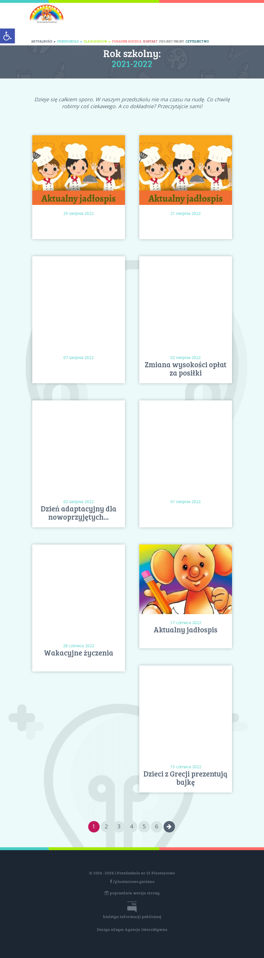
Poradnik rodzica (127, 41)
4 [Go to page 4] (131, 826)
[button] (7, 36)
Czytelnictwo (197, 41)
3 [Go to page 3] (118, 826)
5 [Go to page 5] (144, 826)
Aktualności (43, 41)
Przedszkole (69, 41)
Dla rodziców (97, 41)
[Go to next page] (169, 826)
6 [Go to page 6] (156, 826)
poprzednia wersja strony (132, 893)
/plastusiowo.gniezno (132, 881)
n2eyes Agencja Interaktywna (139, 929)
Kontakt (150, 41)
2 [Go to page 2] (106, 826)
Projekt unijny (171, 41)
